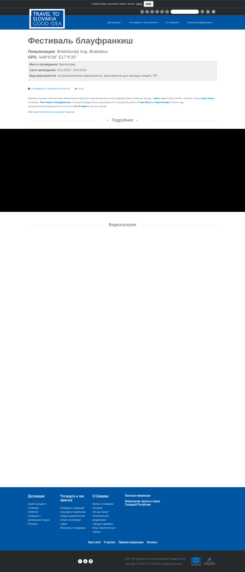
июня (84, 106)
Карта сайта (94, 542)
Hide (148, 3)
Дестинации (115, 22)
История (97, 507)
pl (162, 11)
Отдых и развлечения (72, 515)
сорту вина (207, 98)
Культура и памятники (73, 511)
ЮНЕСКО (33, 511)
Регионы (33, 523)
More (139, 3)
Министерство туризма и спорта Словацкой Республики (142, 502)
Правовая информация (131, 542)
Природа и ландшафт (72, 507)
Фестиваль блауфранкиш (55, 102)
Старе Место (145, 102)
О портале (109, 542)
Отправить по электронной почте (51, 88)
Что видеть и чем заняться (144, 22)
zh (167, 11)
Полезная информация (200, 22)
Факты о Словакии (103, 503)
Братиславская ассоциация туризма (54, 111)
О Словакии (173, 22)
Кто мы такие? (101, 511)
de (152, 11)
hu (157, 11)
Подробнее (122, 120)
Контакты (152, 542)
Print (80, 88)
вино (157, 98)
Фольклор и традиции (72, 527)
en (147, 11)
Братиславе (162, 102)
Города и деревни (103, 523)
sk (142, 11)
